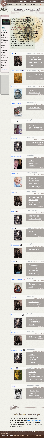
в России (9, 435)
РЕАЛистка (14, 138)
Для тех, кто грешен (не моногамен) (34, 393)
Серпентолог (15, 245)
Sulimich (13, 121)
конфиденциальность (26, 435)
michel (13, 86)
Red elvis (13, 332)
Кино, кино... (35, 108)
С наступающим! (36, 143)
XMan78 (13, 211)
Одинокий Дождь (17, 279)
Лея (12, 228)
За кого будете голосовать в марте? (35, 322)
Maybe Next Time (16, 71)
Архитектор (15, 103)
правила (16, 435)
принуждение (35, 337)
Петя (12, 297)
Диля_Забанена (16, 315)
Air (12, 386)
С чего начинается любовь (34, 163)
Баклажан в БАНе (16, 350)
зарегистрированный (34, 420)
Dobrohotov (15, 156)
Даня (12, 192)
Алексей (13, 174)
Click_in (13, 368)
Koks (12, 53)
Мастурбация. (35, 249)
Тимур (13, 261)
